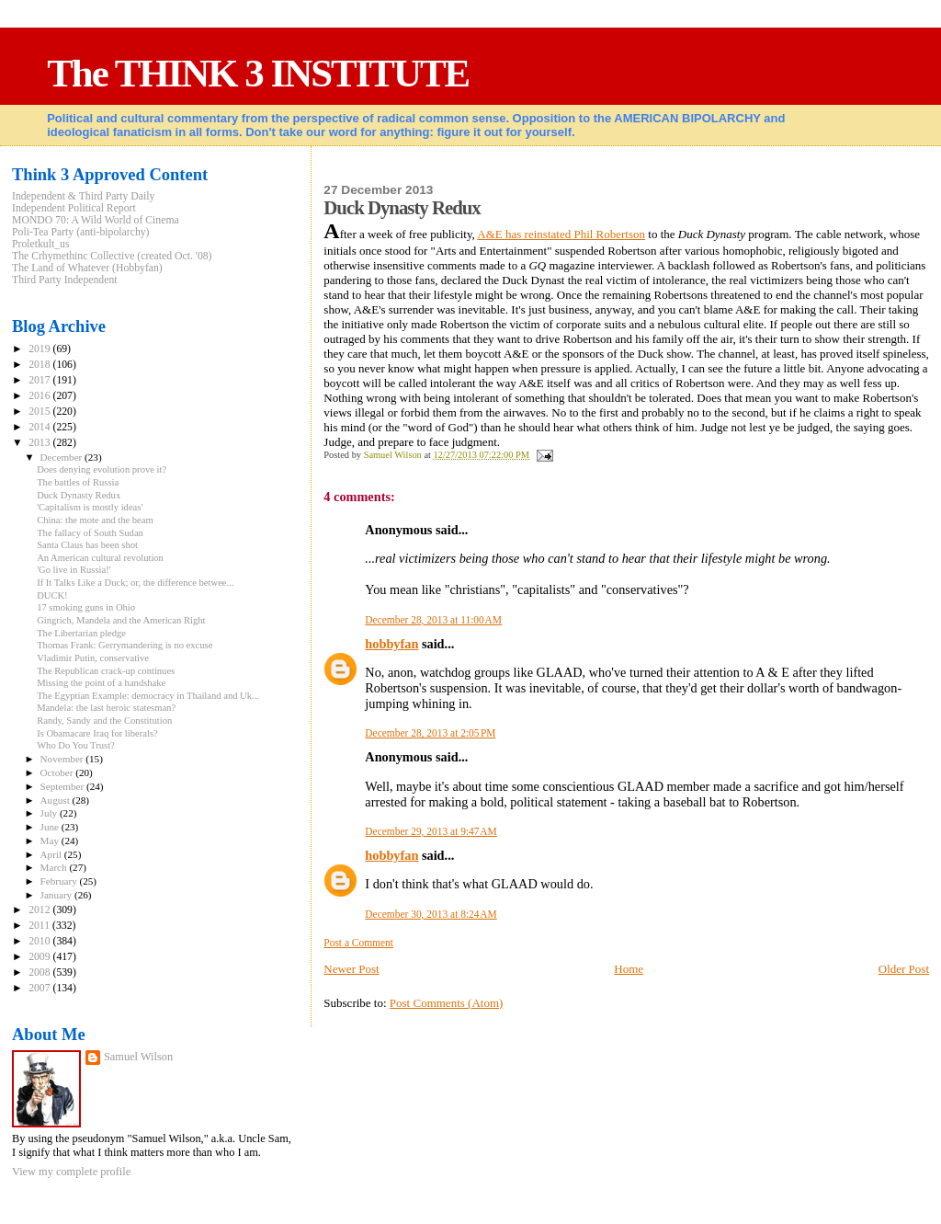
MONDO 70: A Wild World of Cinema (95, 220)
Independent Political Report (74, 208)
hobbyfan (391, 643)
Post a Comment (358, 942)
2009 (40, 957)
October (58, 772)
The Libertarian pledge (81, 633)
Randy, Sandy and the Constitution (104, 720)
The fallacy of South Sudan (90, 533)
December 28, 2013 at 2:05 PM (430, 732)
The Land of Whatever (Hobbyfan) (87, 268)
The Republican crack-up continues (106, 671)
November (63, 758)
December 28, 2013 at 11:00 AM (433, 619)
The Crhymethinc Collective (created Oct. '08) (112, 256)
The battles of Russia (78, 482)
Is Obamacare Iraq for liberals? (97, 733)
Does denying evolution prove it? (101, 469)
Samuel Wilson (138, 1056)
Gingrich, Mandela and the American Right (121, 620)
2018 (40, 365)
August (56, 800)
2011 (40, 926)
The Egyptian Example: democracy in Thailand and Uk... (148, 696)
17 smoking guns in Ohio (86, 607)
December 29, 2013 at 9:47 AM (430, 831)
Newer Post (351, 969)
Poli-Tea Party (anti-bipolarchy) (81, 232)
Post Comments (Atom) (447, 1003)
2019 (40, 349)
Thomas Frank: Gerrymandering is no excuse (124, 645)
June (51, 826)
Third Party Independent (65, 280)
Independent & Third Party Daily (83, 196)
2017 (40, 380)
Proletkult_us (41, 244)
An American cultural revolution (100, 558)
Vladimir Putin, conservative (93, 658)
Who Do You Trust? (76, 745)
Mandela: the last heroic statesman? (106, 708)
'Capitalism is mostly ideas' (89, 507)
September (63, 786)
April (52, 854)
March (55, 867)
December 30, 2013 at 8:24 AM (430, 914)
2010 (40, 941)
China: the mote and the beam (95, 520)
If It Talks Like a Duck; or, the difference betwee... (135, 583)
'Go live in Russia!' (74, 570)
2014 (40, 427)
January (57, 894)
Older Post (904, 969)
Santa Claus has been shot (87, 545)
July (50, 812)
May (51, 840)
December (62, 457)
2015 (40, 412)
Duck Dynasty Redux (78, 495)
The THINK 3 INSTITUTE (258, 73)
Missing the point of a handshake (101, 683)
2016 (40, 396)
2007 (40, 988)
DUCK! (52, 595)
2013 (40, 443)
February (60, 881)
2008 (40, 972)
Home (628, 969)
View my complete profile (71, 1171)
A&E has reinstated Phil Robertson (561, 234)
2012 (40, 910)
